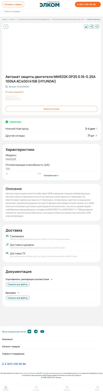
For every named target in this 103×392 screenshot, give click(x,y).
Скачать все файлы (18, 284)
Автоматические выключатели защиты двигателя (68, 19)
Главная (4, 19)
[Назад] (6, 27)
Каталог (12, 19)
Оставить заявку (13, 4)
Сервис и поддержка (13, 353)
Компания (7, 339)
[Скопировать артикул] (17, 87)
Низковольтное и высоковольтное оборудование (34, 19)
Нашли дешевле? (14, 92)
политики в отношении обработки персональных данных (40, 373)
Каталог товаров (11, 346)
